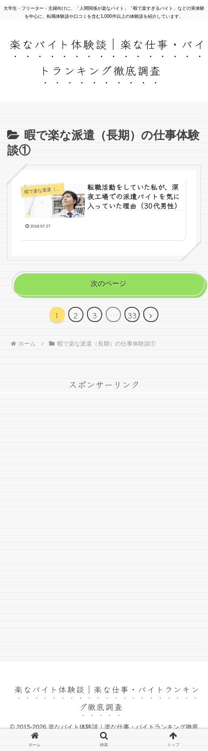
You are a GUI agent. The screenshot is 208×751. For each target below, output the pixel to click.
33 (132, 315)
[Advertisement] (104, 532)
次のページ (108, 283)
